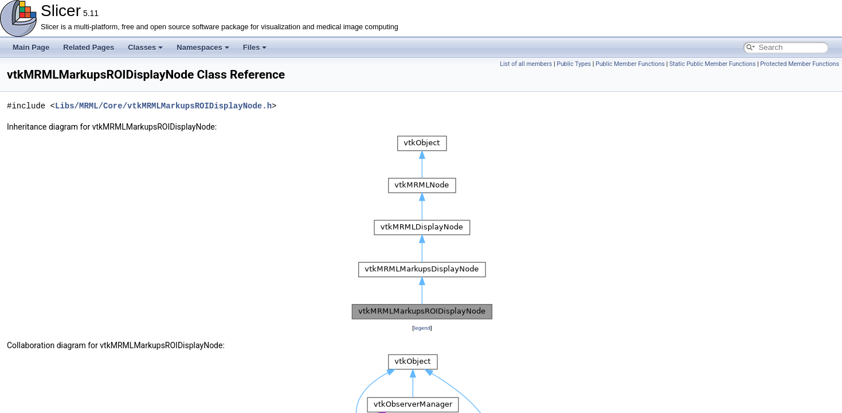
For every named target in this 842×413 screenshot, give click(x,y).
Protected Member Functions (799, 64)
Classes (145, 47)
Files (255, 47)
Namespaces (203, 47)
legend (422, 328)
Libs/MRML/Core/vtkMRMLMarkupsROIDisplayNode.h (163, 105)
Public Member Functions (630, 64)
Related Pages (88, 47)
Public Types (574, 64)
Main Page (31, 47)
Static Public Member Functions (712, 64)
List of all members (526, 64)
